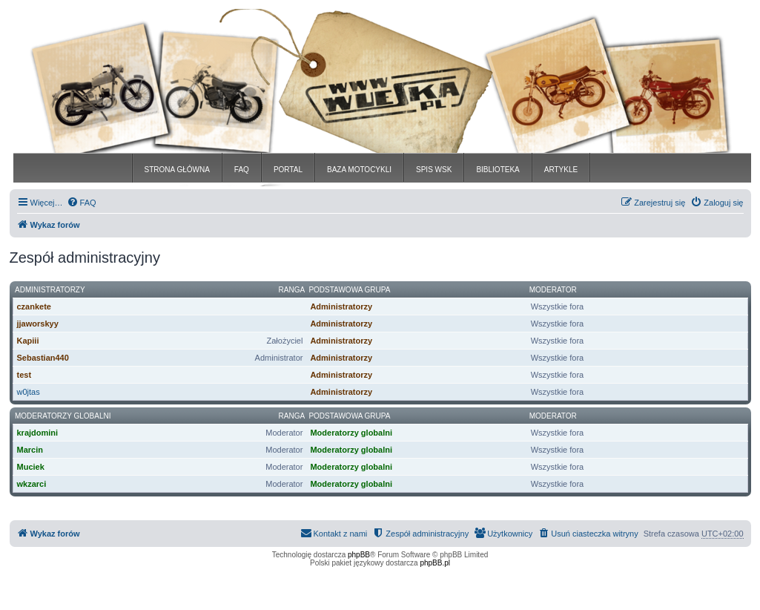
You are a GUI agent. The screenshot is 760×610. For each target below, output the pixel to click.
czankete (34, 306)
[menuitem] (81, 202)
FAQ (241, 169)
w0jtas (28, 391)
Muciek (30, 466)
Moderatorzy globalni (62, 416)
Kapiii (28, 340)
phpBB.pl (435, 563)
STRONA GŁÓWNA (177, 169)
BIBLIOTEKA (497, 169)
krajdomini (38, 432)
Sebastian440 (43, 357)
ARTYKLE (561, 169)
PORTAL (288, 169)
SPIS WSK (434, 169)
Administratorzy (50, 290)
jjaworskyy (38, 323)
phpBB (359, 555)
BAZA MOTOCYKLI (359, 169)
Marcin (30, 449)
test (24, 374)
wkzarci (32, 483)
